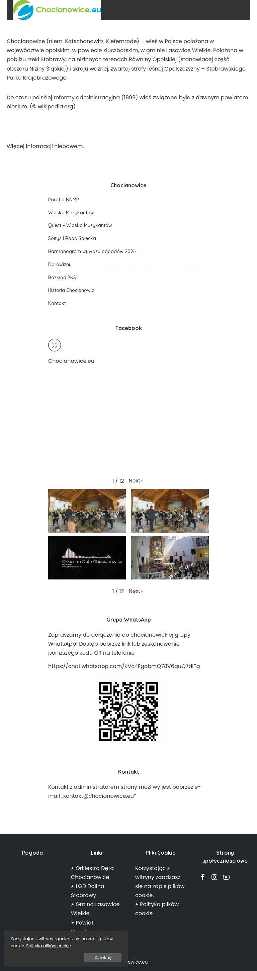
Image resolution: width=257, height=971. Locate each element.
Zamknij (80, 956)
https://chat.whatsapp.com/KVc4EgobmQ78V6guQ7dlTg (124, 666)
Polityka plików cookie (75, 945)
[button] (135, 480)
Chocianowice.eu (71, 361)
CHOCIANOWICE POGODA (32, 889)
